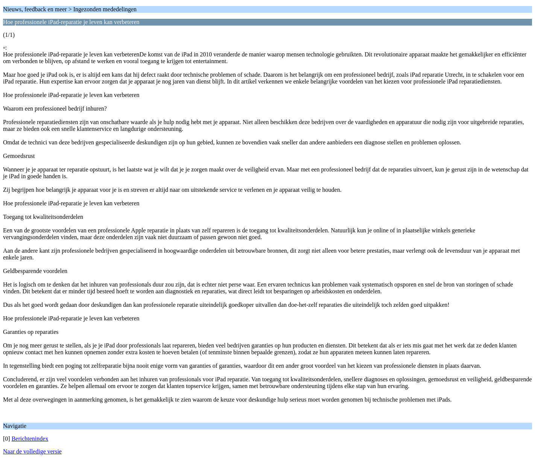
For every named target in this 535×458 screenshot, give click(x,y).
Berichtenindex (30, 438)
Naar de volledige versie (32, 451)
